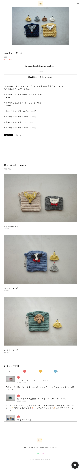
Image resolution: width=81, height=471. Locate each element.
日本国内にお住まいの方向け (40, 77)
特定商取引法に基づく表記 (48, 447)
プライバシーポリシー (31, 447)
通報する (19, 135)
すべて (11, 371)
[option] (40, 26)
